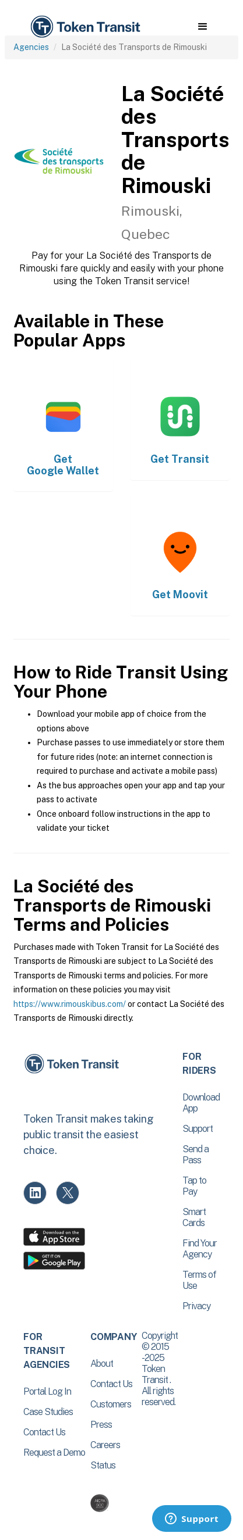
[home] (84, 27)
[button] (202, 26)
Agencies (31, 47)
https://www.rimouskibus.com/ (69, 1004)
